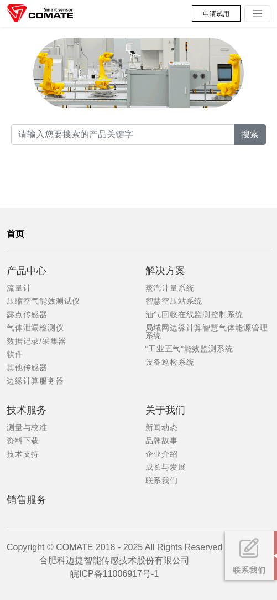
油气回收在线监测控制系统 (194, 314)
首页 (15, 234)
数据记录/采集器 (36, 341)
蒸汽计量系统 (170, 288)
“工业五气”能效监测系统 (189, 349)
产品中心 (26, 270)
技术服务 (26, 410)
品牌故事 (161, 440)
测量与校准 (27, 427)
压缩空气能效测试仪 (43, 301)
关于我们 (165, 410)
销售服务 (26, 499)
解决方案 (165, 270)
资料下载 (23, 440)
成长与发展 (165, 467)
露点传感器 (27, 314)
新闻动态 (161, 427)
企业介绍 (161, 454)
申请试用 (216, 14)
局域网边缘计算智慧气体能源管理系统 (206, 331)
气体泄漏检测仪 (35, 328)
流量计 (19, 288)
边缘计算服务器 (35, 381)
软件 (15, 354)
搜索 (250, 134)
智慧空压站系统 (174, 301)
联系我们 (161, 480)
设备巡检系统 (170, 362)
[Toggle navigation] (257, 13)
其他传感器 (27, 367)
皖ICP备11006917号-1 (114, 573)
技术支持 (23, 454)
